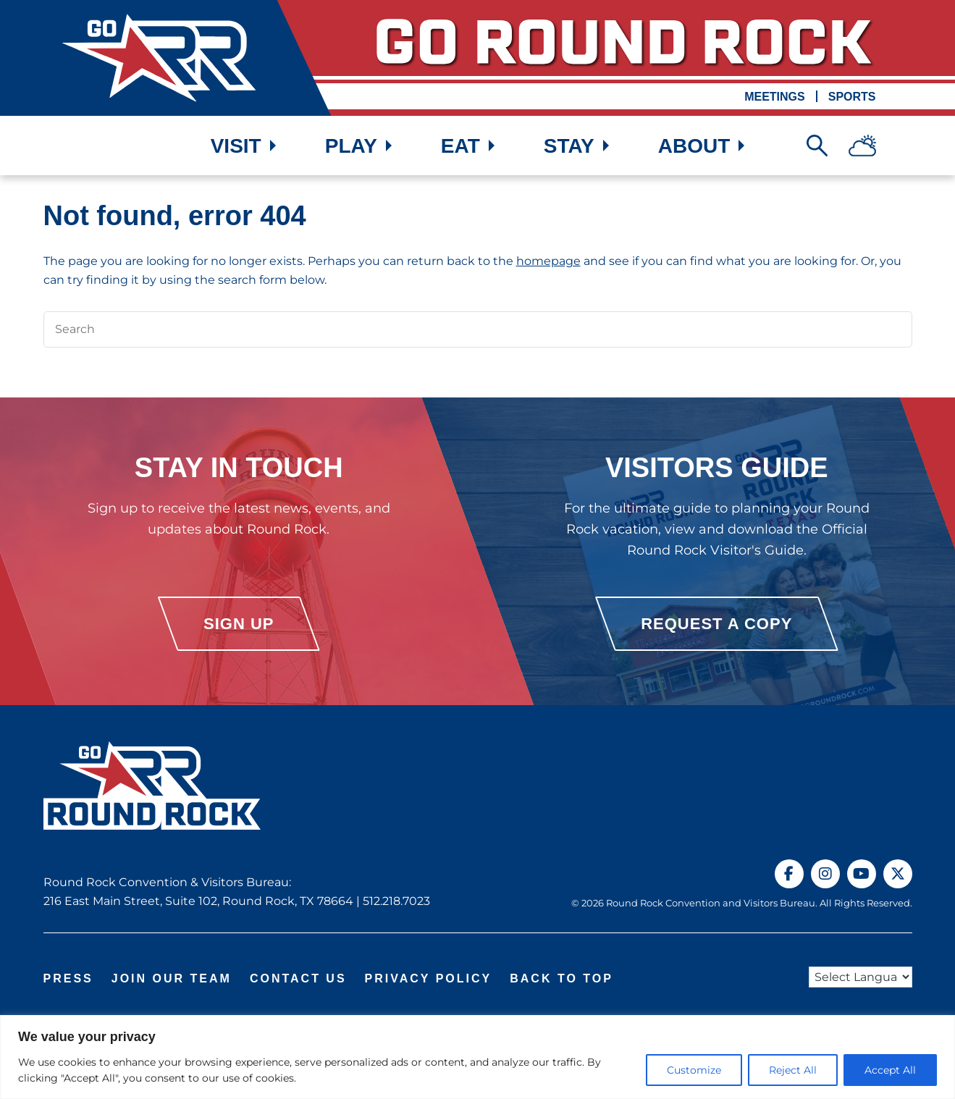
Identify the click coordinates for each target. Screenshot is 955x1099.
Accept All (890, 1070)
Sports (852, 97)
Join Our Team (172, 978)
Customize (694, 1070)
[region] (477, 1057)
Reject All (793, 1070)
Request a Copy (716, 623)
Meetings (774, 97)
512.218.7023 (396, 901)
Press (68, 978)
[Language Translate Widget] (860, 977)
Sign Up (238, 623)
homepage (548, 261)
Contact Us (298, 978)
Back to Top (561, 978)
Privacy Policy (428, 978)
